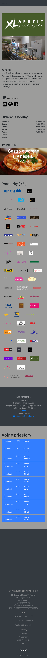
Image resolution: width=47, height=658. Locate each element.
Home (23, 634)
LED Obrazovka (23, 640)
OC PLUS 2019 (24, 655)
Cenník (23, 411)
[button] (3, 161)
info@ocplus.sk (23, 598)
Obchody (23, 637)
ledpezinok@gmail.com (23, 416)
